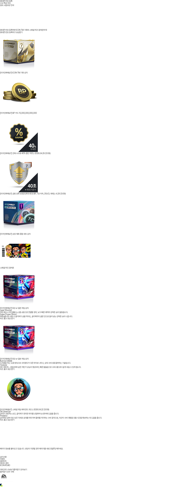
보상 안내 (10, 5)
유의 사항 (3, 5)
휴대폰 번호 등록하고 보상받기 (11, 32)
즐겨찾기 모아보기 (20, 469)
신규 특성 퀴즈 (5, 3)
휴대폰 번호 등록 (6, 1)
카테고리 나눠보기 (6, 469)
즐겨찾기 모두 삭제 (7, 472)
